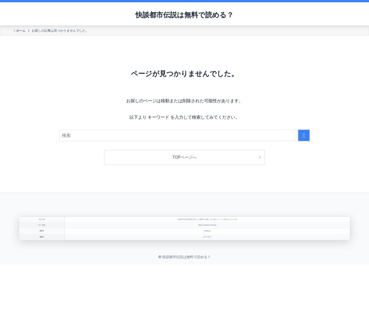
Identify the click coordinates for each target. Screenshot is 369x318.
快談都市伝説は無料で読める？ (184, 15)
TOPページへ (184, 157)
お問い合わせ (207, 283)
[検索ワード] (184, 135)
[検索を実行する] (304, 135)
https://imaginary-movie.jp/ (208, 245)
